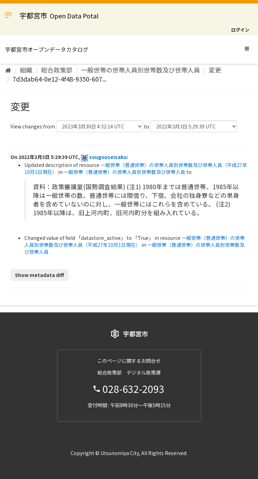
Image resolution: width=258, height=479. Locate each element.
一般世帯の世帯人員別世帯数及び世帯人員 (140, 69)
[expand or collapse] (247, 48)
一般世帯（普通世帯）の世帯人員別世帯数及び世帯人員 (124, 171)
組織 (26, 69)
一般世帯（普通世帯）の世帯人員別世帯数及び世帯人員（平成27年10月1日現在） (134, 241)
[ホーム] (8, 69)
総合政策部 (56, 69)
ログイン (240, 29)
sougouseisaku (108, 156)
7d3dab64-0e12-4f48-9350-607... (59, 78)
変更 (215, 69)
